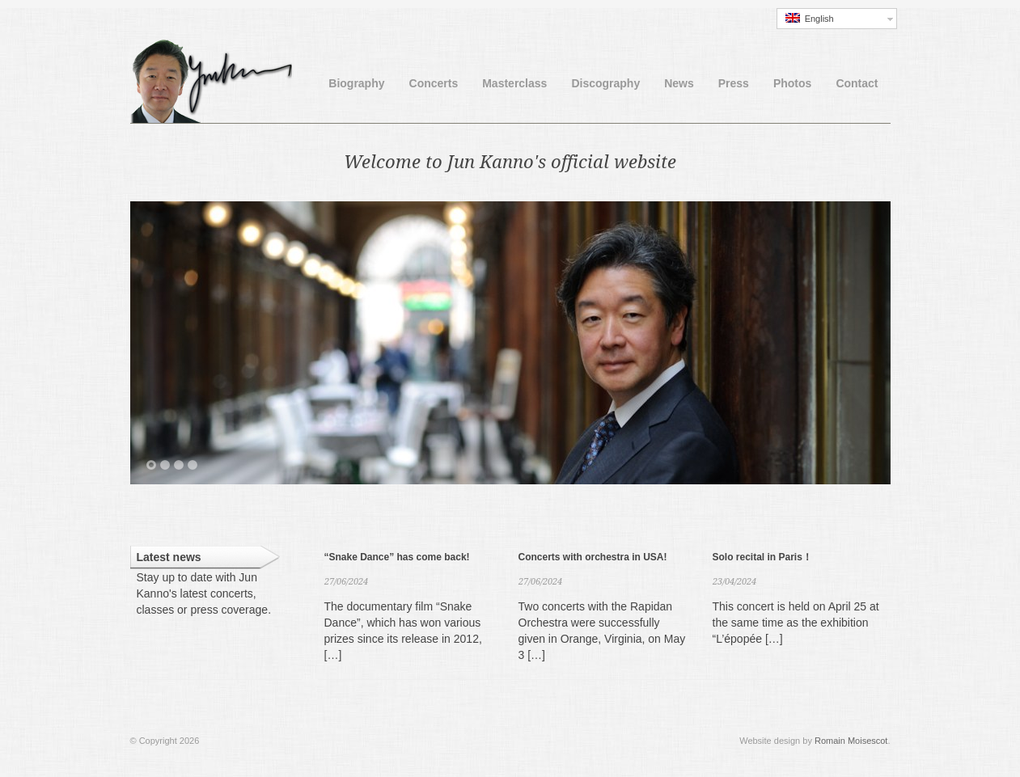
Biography (356, 83)
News (679, 83)
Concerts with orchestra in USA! (592, 557)
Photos (792, 83)
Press (733, 83)
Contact (857, 83)
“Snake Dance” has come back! (397, 557)
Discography (605, 83)
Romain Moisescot (851, 740)
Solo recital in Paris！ (762, 557)
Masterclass (514, 83)
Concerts (434, 83)
